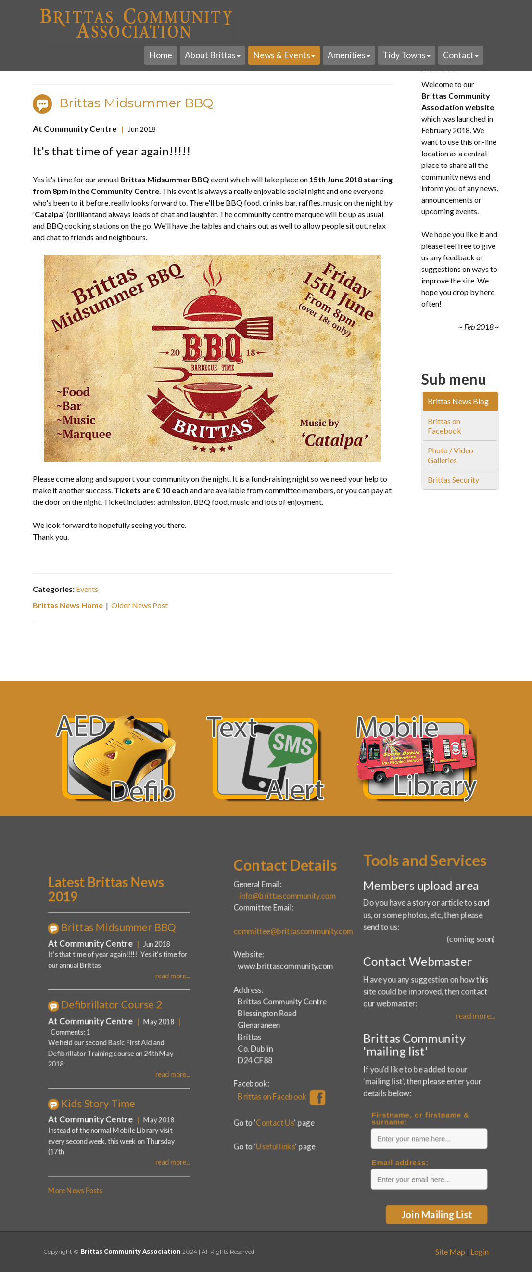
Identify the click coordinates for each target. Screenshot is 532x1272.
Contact (461, 55)
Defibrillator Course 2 (122, 1019)
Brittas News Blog (458, 401)
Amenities (349, 55)
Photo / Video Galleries (450, 455)
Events (89, 584)
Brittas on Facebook (444, 425)
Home (160, 55)
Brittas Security (453, 479)
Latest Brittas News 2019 (119, 967)
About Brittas (213, 55)
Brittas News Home (70, 600)
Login (479, 1251)
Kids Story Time (115, 1063)
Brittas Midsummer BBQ (138, 106)
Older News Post (141, 600)
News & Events (284, 55)
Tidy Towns (407, 55)
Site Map (450, 1251)
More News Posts (105, 1103)
